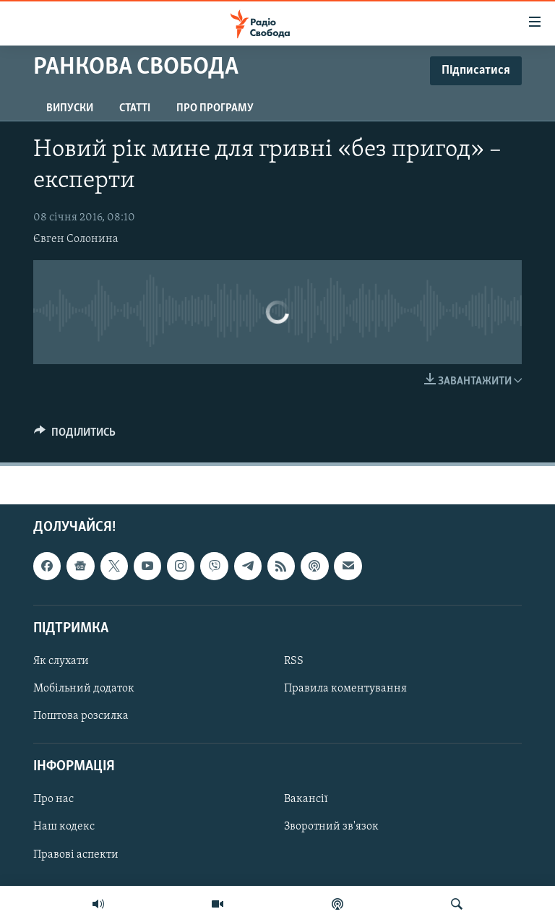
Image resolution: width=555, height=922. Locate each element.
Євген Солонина (76, 239)
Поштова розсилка (81, 716)
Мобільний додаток (83, 688)
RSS (294, 661)
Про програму (215, 108)
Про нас (53, 799)
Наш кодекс (64, 826)
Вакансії (306, 799)
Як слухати (61, 661)
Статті (134, 108)
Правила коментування (345, 688)
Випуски (69, 108)
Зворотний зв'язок (331, 826)
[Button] (75, 435)
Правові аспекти (76, 854)
